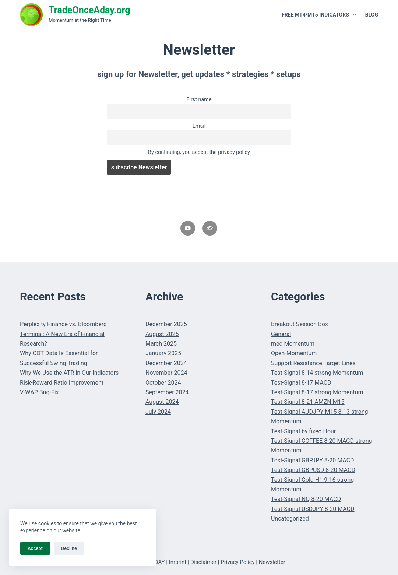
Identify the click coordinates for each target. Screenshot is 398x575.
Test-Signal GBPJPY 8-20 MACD (312, 460)
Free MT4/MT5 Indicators (320, 14)
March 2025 (161, 343)
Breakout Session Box (299, 324)
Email (199, 126)
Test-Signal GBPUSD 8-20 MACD (313, 469)
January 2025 (163, 353)
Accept (35, 548)
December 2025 (166, 324)
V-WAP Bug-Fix (39, 392)
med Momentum (292, 343)
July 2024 (158, 411)
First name (198, 99)
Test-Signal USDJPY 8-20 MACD (313, 508)
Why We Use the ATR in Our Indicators (69, 372)
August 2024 (162, 401)
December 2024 (166, 363)
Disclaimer (203, 562)
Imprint (178, 562)
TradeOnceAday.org (89, 10)
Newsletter (272, 562)
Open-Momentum (294, 353)
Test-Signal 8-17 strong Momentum (317, 392)
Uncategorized (290, 518)
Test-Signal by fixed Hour (303, 431)
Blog (371, 15)
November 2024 (166, 372)
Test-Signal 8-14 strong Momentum (317, 372)
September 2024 (167, 392)
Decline (69, 548)
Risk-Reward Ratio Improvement (61, 382)
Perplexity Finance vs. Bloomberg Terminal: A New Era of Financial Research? (63, 334)
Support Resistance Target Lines (313, 363)
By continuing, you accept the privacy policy (199, 152)
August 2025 (162, 334)
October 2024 (163, 382)
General (281, 334)
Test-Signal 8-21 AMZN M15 (308, 401)
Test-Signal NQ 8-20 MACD (306, 498)
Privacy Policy (237, 562)
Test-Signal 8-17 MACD (301, 382)
